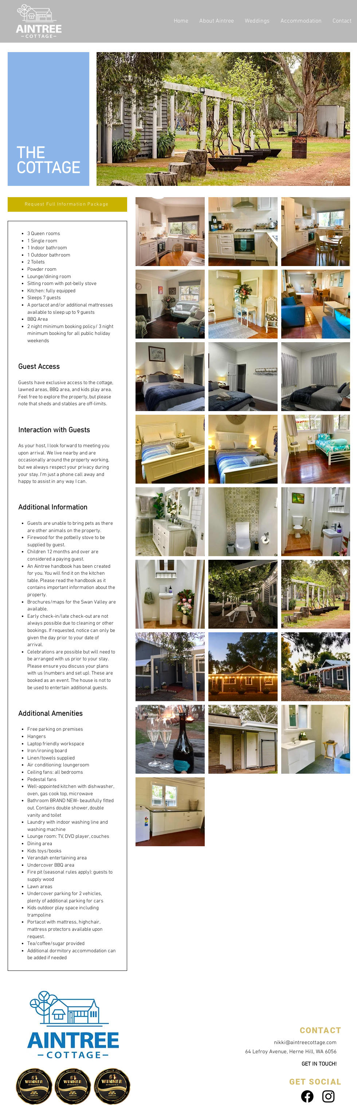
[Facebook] (307, 1096)
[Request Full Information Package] (67, 204)
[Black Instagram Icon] (328, 1096)
